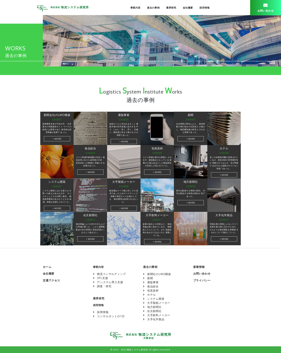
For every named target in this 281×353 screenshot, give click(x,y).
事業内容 (135, 7)
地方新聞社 (152, 307)
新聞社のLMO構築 (157, 274)
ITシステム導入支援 (108, 282)
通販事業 (151, 282)
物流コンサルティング (109, 274)
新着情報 (199, 267)
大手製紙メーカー (156, 303)
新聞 (148, 278)
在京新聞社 (152, 311)
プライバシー (202, 280)
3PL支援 (100, 278)
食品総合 (151, 286)
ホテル (149, 294)
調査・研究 (102, 286)
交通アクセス (51, 280)
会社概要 (187, 7)
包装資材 (151, 290)
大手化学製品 (153, 319)
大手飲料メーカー (156, 315)
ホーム (47, 267)
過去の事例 (153, 7)
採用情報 (204, 7)
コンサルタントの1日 (109, 316)
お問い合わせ (202, 273)
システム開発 (153, 299)
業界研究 (171, 7)
